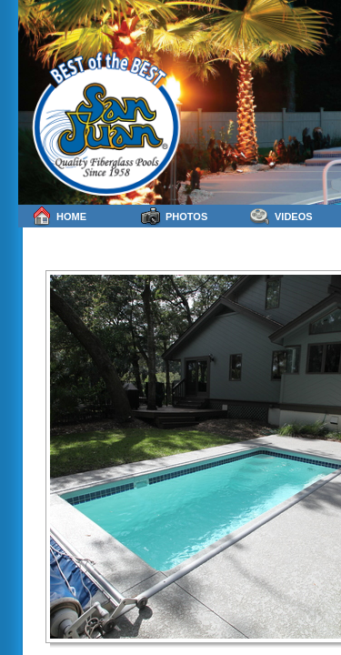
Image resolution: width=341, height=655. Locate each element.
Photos (174, 216)
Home (59, 216)
